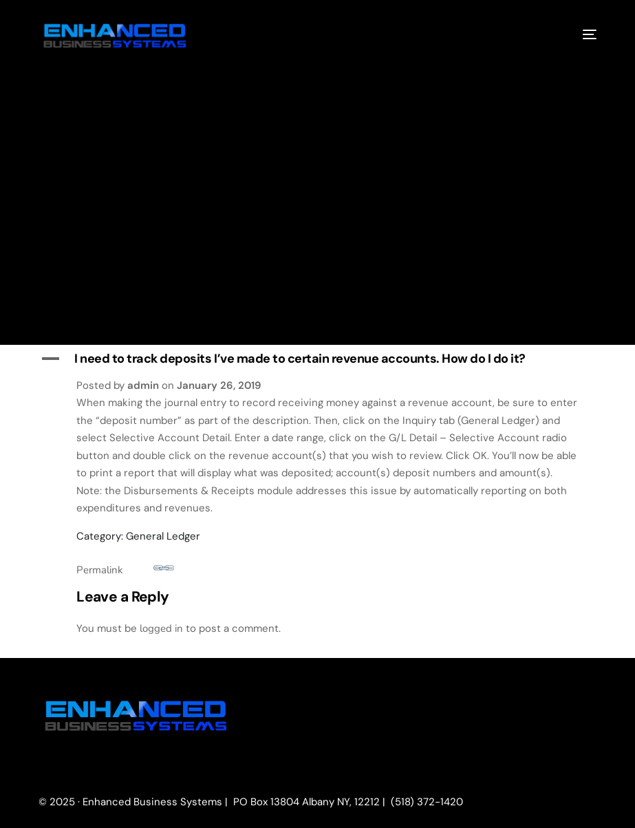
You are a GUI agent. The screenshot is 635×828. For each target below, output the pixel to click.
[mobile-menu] (579, 34)
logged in (161, 628)
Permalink (125, 567)
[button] (317, 359)
